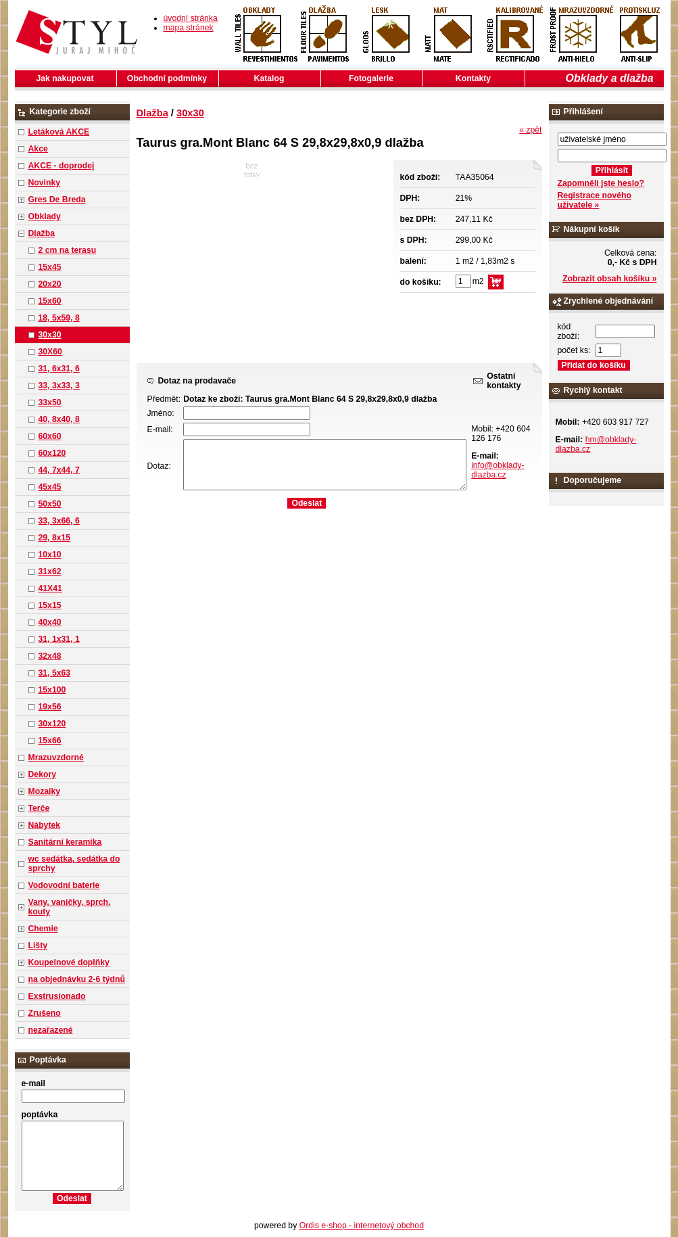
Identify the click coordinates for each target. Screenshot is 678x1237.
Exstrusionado (57, 996)
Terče (39, 808)
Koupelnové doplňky (69, 962)
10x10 (50, 554)
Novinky (44, 182)
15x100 (52, 690)
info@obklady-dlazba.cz (497, 470)
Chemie (43, 928)
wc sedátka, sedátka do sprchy (74, 863)
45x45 (50, 487)
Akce (38, 149)
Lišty (38, 945)
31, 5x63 (55, 673)
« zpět (530, 130)
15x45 (50, 267)
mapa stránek (189, 27)
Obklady (44, 216)
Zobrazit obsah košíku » (609, 278)
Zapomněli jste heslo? (601, 183)
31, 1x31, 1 (59, 639)
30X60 (50, 351)
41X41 (50, 588)
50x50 (50, 504)
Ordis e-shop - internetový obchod (361, 1225)
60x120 (52, 453)
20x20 (50, 284)
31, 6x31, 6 (59, 368)
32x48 (50, 656)
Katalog (269, 78)
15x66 (50, 740)
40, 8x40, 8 (59, 419)
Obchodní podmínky (167, 78)
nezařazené (50, 1030)
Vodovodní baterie (64, 885)
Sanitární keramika (65, 842)
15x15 (50, 605)
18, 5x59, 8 (59, 318)
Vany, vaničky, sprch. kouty (69, 906)
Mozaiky (44, 791)
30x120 (52, 723)
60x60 (50, 436)
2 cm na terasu (68, 250)
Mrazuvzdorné (56, 757)
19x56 (50, 706)
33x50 (50, 402)
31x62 (50, 571)
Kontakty (473, 78)
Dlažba (41, 233)
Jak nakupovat (65, 78)
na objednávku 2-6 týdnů (76, 979)
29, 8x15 (55, 537)
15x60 (50, 301)
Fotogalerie (371, 78)
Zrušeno (44, 1013)
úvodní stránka (191, 18)
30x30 (50, 335)
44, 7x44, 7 (59, 470)
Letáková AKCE (59, 132)
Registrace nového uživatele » (594, 200)
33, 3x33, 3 (59, 385)
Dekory (42, 774)
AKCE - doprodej (61, 165)
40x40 (50, 622)
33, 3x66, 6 (59, 521)
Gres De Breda (57, 199)
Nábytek (44, 825)
